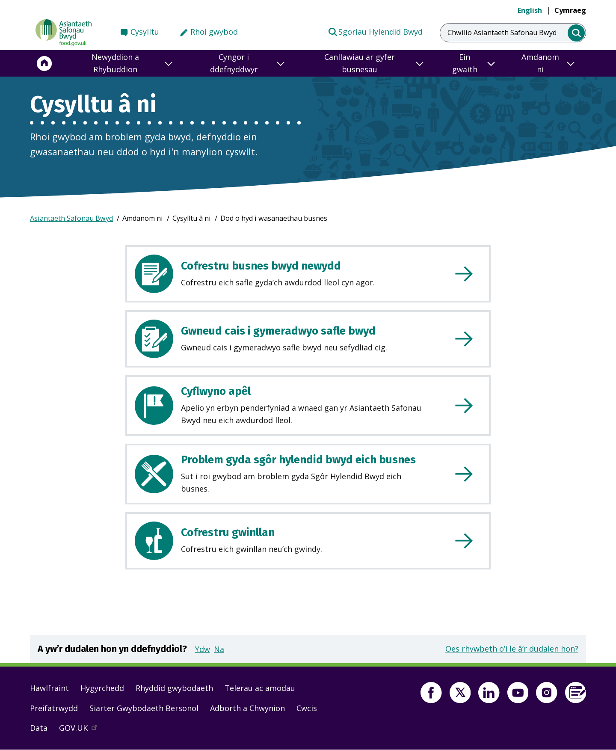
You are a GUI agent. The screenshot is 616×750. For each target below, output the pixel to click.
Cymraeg (570, 10)
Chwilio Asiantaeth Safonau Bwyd (502, 32)
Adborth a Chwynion (247, 708)
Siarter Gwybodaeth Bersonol (143, 708)
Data (38, 728)
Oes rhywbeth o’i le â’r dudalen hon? (511, 648)
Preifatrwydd (54, 708)
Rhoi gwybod (214, 32)
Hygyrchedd (102, 688)
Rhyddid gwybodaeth (174, 688)
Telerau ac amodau (260, 688)
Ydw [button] (202, 649)
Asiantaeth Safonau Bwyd (71, 218)
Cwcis (306, 708)
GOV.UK (81, 730)
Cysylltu (144, 32)
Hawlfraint (49, 688)
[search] (576, 33)
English (530, 10)
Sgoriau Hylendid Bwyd (375, 31)
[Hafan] (44, 63)
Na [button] (219, 649)
